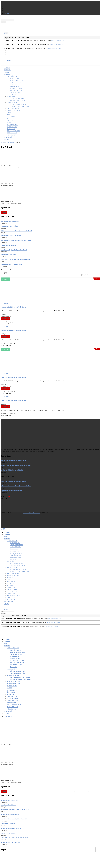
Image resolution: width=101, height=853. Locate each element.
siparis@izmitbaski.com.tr (54, 48)
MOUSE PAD (10, 694)
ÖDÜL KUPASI (11, 692)
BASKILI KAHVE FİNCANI (14, 684)
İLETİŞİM (6, 713)
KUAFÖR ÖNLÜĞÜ (12, 700)
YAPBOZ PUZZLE (12, 696)
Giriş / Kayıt (7, 13)
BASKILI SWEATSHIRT (13, 675)
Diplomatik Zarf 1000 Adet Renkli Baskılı (13, 307)
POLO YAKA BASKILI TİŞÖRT (18, 673)
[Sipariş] (90, 275)
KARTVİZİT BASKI (15, 650)
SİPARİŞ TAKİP (8, 711)
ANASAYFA (7, 639)
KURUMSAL (7, 641)
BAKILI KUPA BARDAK (13, 681)
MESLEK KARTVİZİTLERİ (17, 652)
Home (2, 142)
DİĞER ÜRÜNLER (12, 709)
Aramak (3, 22)
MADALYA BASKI (12, 690)
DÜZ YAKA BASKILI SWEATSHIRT (20, 677)
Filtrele (4, 212)
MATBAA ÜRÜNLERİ (13, 648)
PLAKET (9, 688)
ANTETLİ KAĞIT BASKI (17, 662)
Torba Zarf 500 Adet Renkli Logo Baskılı (13, 377)
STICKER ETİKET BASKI (17, 660)
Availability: (4, 316)
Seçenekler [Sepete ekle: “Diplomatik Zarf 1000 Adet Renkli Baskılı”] (5, 318)
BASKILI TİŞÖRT (12, 669)
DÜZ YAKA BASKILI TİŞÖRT (18, 671)
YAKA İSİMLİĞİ (11, 702)
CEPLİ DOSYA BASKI (16, 665)
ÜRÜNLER (7, 646)
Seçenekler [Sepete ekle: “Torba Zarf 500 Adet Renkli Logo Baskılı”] (5, 388)
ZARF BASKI (13, 667)
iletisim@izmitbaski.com (57, 40)
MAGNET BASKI (15, 658)
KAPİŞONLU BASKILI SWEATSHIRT (20, 679)
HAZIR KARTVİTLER (16, 654)
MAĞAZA (6, 644)
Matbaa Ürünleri (9, 142)
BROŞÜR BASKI (14, 656)
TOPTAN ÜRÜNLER (12, 707)
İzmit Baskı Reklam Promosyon (31, 513)
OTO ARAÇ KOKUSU (13, 698)
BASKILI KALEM (12, 686)
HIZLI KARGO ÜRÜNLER (14, 705)
